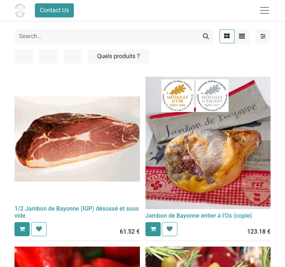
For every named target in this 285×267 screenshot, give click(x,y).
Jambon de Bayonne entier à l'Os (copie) (198, 215)
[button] (22, 229)
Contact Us (54, 10)
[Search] (206, 36)
